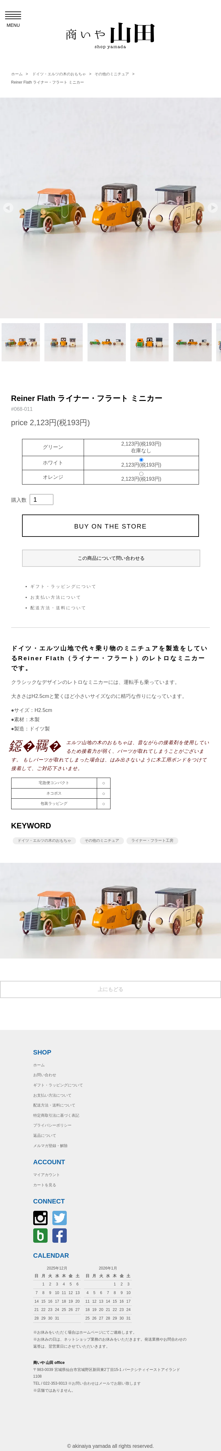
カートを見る (44, 1185)
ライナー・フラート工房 (152, 840)
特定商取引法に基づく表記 (56, 1115)
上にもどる (110, 989)
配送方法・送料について (58, 607)
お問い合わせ (44, 1075)
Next (213, 208)
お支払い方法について (55, 597)
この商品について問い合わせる (111, 558)
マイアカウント (46, 1175)
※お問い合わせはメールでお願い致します (104, 1383)
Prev (8, 208)
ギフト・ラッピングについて (63, 586)
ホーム (17, 74)
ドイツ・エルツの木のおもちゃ (59, 74)
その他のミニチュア (112, 74)
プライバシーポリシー (52, 1125)
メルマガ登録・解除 (50, 1146)
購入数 (19, 500)
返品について (44, 1135)
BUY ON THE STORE (110, 526)
